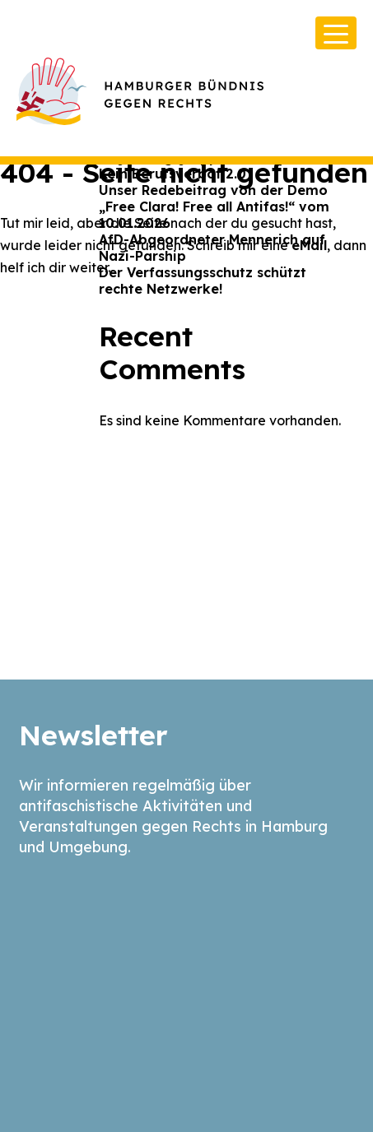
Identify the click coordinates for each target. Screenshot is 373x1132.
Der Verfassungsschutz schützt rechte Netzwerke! (202, 280)
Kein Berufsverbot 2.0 (172, 173)
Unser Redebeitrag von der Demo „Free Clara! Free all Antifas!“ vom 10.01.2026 (214, 206)
